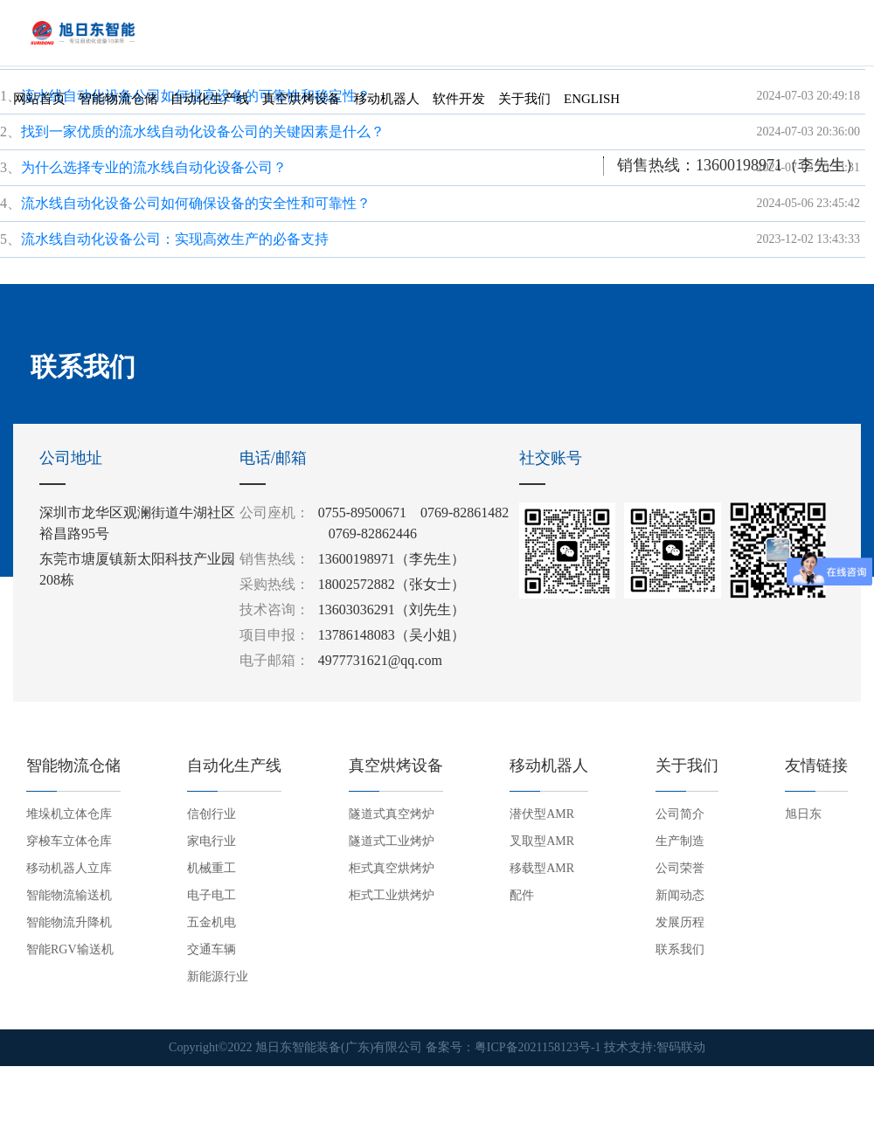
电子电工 (211, 895)
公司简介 (680, 814)
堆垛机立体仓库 (69, 814)
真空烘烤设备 (301, 97)
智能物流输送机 (69, 895)
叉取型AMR (542, 841)
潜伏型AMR (542, 814)
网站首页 (39, 97)
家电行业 (211, 841)
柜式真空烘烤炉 (391, 868)
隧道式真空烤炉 (391, 814)
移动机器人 (387, 97)
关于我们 (524, 97)
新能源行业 (217, 976)
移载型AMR (542, 868)
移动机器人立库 (69, 868)
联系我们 (680, 949)
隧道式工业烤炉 (391, 841)
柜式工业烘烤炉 (391, 895)
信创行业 (211, 814)
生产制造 (680, 841)
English (592, 97)
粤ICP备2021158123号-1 (537, 1047)
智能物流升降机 (69, 922)
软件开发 (459, 97)
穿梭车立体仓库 (69, 841)
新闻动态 (680, 895)
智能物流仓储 (118, 97)
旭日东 (803, 814)
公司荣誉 (680, 868)
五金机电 (211, 922)
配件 (522, 895)
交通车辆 (211, 949)
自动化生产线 (209, 97)
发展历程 (680, 922)
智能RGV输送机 (70, 949)
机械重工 (211, 868)
